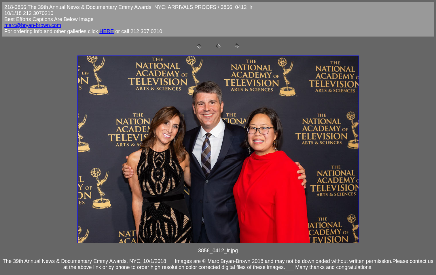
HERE (106, 31)
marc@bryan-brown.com (32, 25)
